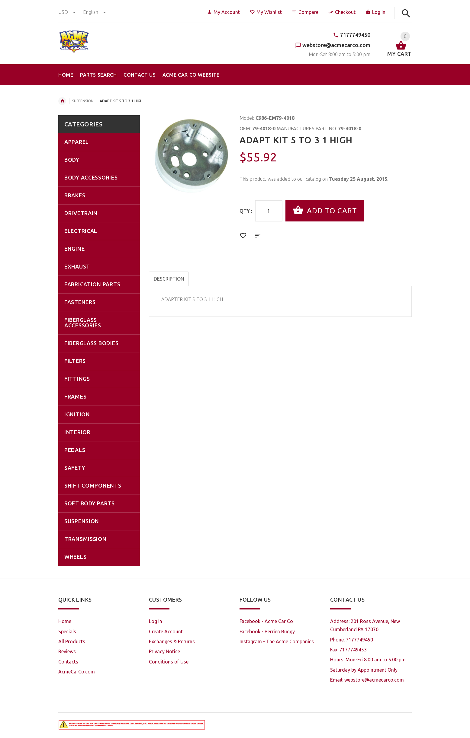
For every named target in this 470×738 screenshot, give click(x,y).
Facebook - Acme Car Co (266, 621)
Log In (375, 12)
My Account (223, 12)
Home (62, 101)
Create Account (166, 631)
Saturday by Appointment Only (364, 670)
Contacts (68, 661)
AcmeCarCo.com (76, 671)
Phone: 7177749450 (351, 639)
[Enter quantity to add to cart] (268, 210)
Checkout (342, 12)
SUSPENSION (83, 101)
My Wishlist (266, 12)
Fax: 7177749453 (348, 649)
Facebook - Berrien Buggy (267, 631)
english (94, 12)
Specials (67, 631)
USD (67, 12)
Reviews (67, 651)
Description (169, 279)
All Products (71, 641)
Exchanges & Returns (172, 641)
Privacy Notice (164, 651)
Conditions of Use (168, 661)
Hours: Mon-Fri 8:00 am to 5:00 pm (368, 659)
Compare (305, 12)
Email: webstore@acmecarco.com (367, 679)
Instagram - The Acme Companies (277, 641)
